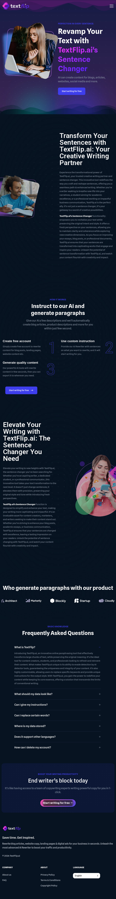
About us (6, 874)
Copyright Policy (48, 885)
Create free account (17, 341)
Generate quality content (20, 362)
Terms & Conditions (50, 880)
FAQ (4, 880)
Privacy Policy (47, 874)
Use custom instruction (78, 341)
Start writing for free (72, 91)
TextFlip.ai (15, 855)
